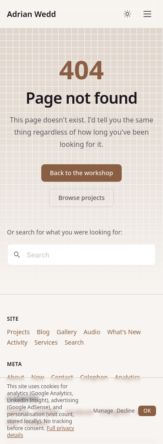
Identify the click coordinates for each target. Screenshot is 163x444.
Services (45, 342)
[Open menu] (147, 14)
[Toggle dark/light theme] (127, 14)
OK (147, 410)
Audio (91, 332)
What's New (124, 332)
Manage (103, 410)
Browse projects (81, 197)
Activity (17, 342)
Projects (18, 332)
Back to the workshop (81, 173)
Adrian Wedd (31, 14)
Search (74, 342)
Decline (125, 410)
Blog (43, 332)
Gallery (67, 332)
